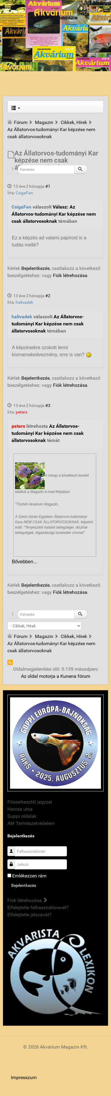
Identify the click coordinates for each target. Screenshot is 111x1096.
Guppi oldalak (21, 816)
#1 (47, 186)
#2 (47, 295)
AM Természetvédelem (31, 823)
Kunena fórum (75, 676)
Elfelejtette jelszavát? (29, 914)
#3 (47, 405)
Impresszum (24, 1077)
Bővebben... (24, 561)
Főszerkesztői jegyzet (29, 802)
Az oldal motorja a (40, 676)
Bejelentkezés (35, 268)
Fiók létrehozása (70, 275)
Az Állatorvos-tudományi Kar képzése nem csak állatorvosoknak (48, 324)
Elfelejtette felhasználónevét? (38, 907)
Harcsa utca (20, 809)
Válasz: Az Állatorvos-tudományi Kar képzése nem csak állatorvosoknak (54, 214)
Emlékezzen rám (29, 876)
